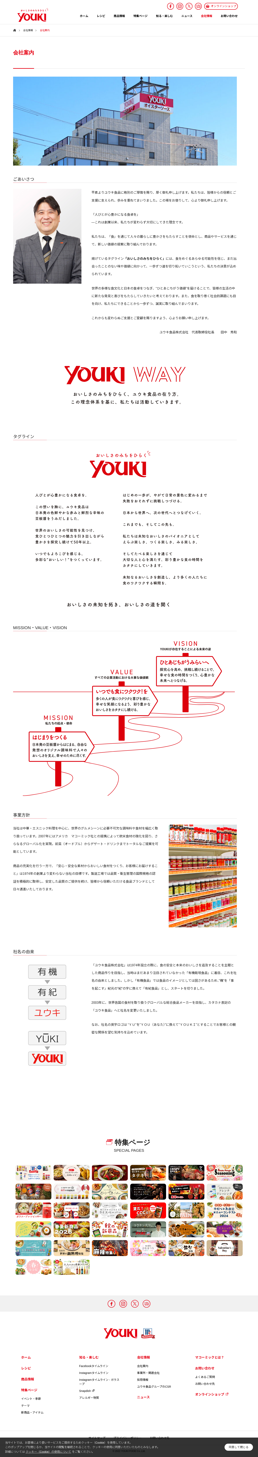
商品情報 (119, 16)
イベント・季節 (31, 1398)
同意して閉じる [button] (239, 1447)
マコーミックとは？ (209, 1357)
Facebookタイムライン (93, 1366)
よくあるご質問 (205, 1377)
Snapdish (87, 1391)
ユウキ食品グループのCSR (154, 1386)
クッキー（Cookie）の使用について (48, 1451)
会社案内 (142, 1366)
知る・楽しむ (164, 16)
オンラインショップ (212, 1394)
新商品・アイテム (32, 1412)
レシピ (101, 16)
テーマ (25, 1405)
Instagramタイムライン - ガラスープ (99, 1382)
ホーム (84, 16)
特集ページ (140, 16)
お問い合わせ (229, 16)
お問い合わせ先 (205, 1383)
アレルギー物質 (89, 1397)
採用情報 (142, 1379)
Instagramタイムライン (93, 1373)
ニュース (186, 16)
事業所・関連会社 (148, 1373)
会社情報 (206, 16)
